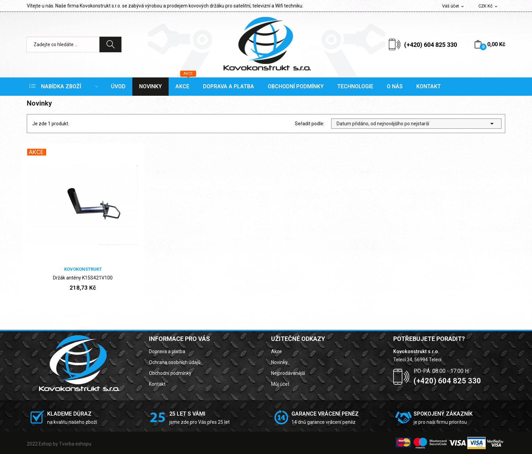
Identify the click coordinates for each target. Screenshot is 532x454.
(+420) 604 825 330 (430, 44)
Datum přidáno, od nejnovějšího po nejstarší (416, 124)
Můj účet (280, 384)
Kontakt (157, 384)
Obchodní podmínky (170, 373)
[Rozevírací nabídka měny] (488, 6)
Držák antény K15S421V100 (83, 277)
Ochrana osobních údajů (175, 362)
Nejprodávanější (288, 373)
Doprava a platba (167, 351)
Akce (276, 351)
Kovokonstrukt (83, 269)
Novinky (279, 362)
